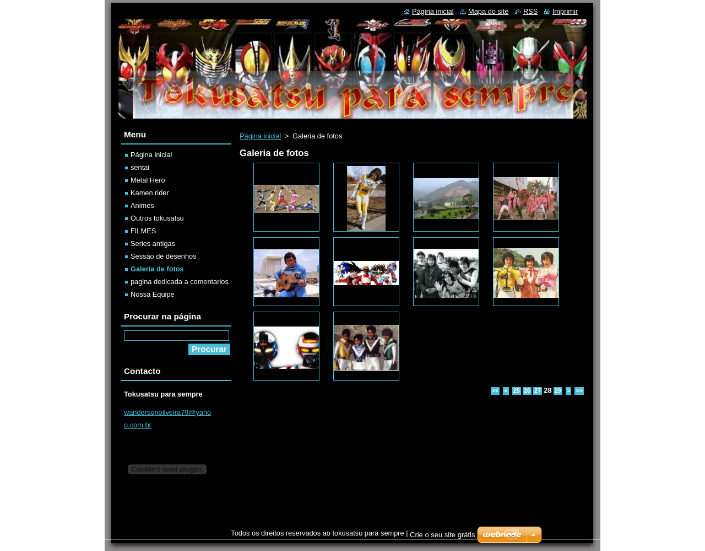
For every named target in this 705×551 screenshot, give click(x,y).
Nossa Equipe (153, 294)
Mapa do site (488, 11)
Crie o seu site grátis (442, 535)
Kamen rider (150, 193)
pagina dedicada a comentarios (180, 281)
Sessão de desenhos (164, 256)
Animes (142, 205)
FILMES (143, 231)
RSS (530, 11)
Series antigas (153, 243)
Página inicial (260, 136)
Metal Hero (148, 180)
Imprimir (565, 11)
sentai (140, 167)
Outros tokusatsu (157, 218)
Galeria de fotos (157, 269)
